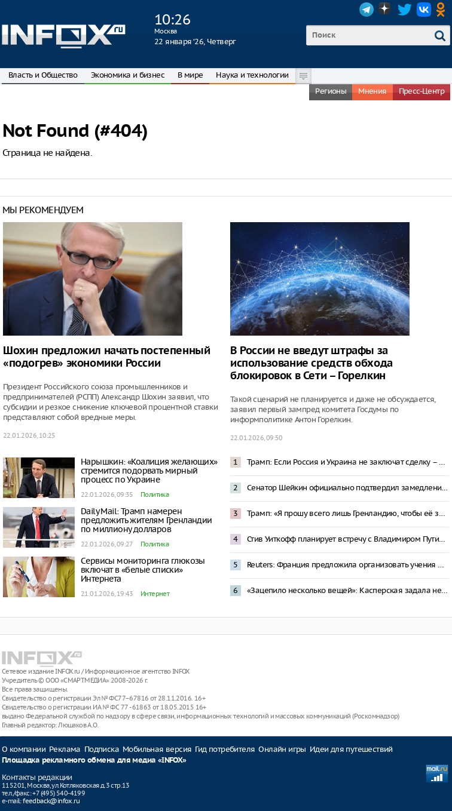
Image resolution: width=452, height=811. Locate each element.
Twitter (405, 9)
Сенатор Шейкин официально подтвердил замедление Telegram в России (348, 487)
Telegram (366, 9)
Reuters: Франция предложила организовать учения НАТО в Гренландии (348, 564)
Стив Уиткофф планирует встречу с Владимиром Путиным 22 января (348, 538)
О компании (23, 749)
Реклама (65, 749)
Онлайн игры (282, 749)
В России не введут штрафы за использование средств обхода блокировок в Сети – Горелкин (311, 363)
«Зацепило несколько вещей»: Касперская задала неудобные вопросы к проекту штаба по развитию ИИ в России (348, 590)
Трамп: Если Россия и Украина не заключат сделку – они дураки (348, 461)
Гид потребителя (225, 749)
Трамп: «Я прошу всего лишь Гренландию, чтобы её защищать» (348, 513)
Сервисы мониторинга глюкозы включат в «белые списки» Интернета (143, 569)
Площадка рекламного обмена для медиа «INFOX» (94, 760)
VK (424, 9)
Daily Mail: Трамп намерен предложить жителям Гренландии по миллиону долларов (146, 520)
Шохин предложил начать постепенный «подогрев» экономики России (106, 357)
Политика (155, 494)
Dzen (385, 9)
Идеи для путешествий (351, 749)
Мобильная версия (157, 749)
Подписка (101, 749)
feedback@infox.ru (51, 801)
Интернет (155, 593)
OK (443, 9)
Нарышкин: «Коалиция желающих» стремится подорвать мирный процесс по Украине (149, 470)
